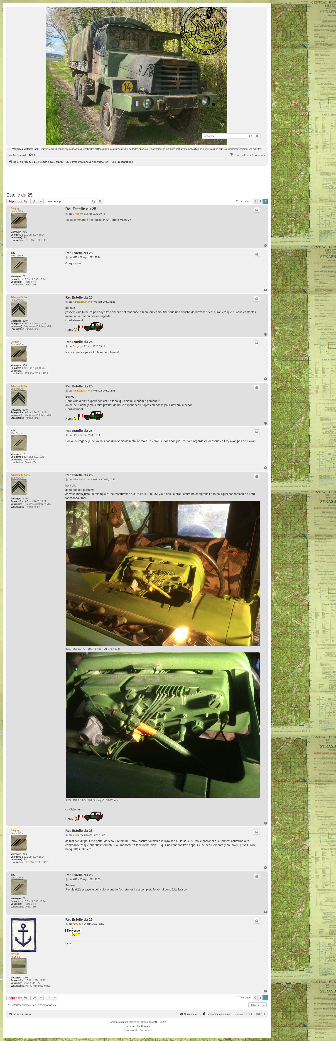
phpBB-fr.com (143, 1026)
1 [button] (260, 201)
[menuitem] (32, 155)
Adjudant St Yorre (20, 297)
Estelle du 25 (19, 194)
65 (24, 276)
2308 (25, 977)
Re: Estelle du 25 (80, 209)
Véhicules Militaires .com (25, 149)
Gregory (15, 208)
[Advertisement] (137, 178)
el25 (13, 253)
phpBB (126, 1022)
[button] (255, 201)
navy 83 (15, 954)
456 (25, 232)
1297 (25, 321)
